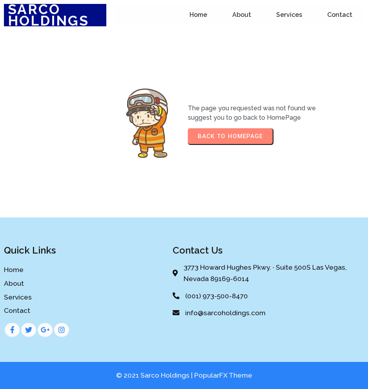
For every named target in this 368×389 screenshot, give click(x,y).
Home (198, 14)
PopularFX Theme (223, 375)
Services (289, 14)
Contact (339, 14)
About (241, 14)
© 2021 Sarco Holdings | (155, 375)
